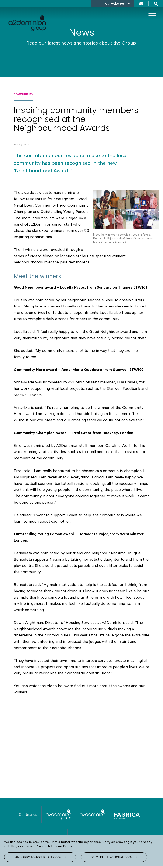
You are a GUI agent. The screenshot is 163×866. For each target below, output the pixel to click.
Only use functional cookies (114, 857)
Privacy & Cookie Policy (54, 846)
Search (156, 3)
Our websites (115, 4)
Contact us (141, 3)
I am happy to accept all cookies (40, 857)
